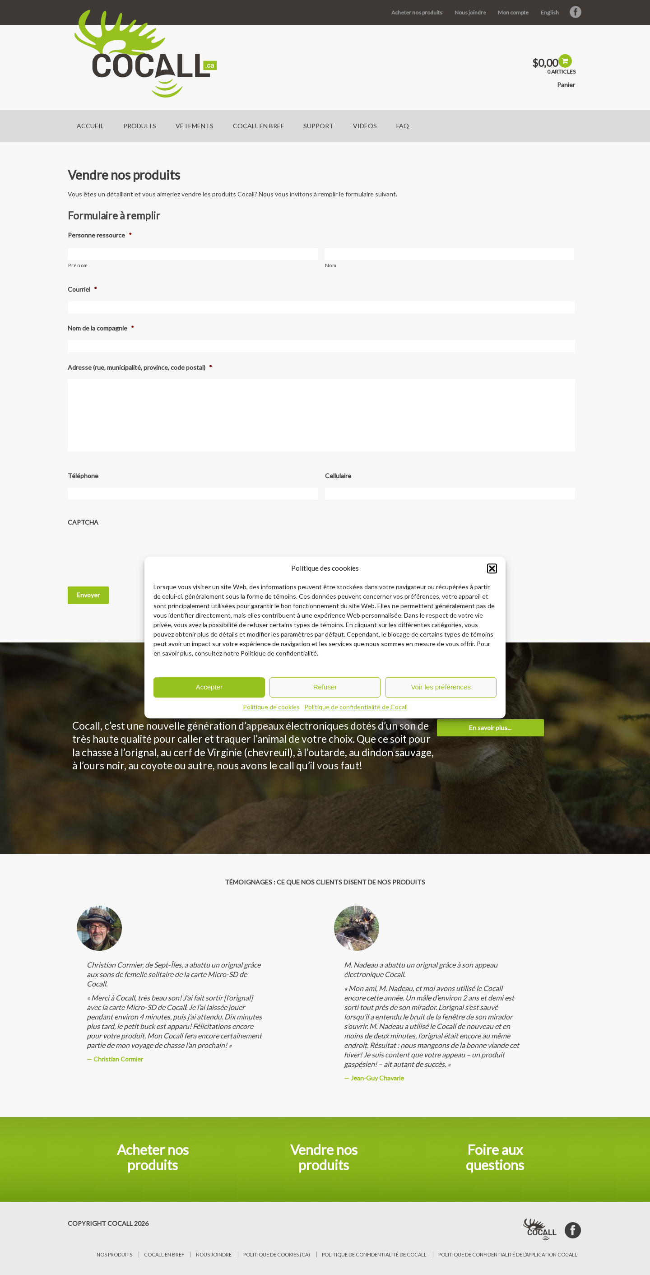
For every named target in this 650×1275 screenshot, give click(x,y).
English (550, 12)
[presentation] (136, 551)
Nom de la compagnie (101, 328)
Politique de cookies (271, 707)
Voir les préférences (441, 687)
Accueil (90, 126)
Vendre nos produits (324, 1157)
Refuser (325, 687)
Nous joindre (470, 12)
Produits (139, 126)
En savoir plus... (490, 727)
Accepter (209, 687)
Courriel (82, 289)
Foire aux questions (495, 1157)
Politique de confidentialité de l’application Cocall (507, 1254)
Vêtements (195, 126)
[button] (492, 568)
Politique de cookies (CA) (276, 1254)
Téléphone (83, 475)
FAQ (402, 126)
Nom (331, 265)
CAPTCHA (83, 522)
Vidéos (365, 126)
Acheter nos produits (416, 12)
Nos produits (114, 1254)
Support (318, 126)
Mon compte (513, 12)
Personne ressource (100, 235)
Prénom (78, 265)
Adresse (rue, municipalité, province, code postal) (140, 367)
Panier (566, 84)
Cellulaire (338, 475)
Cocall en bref (258, 126)
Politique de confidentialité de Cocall (356, 707)
